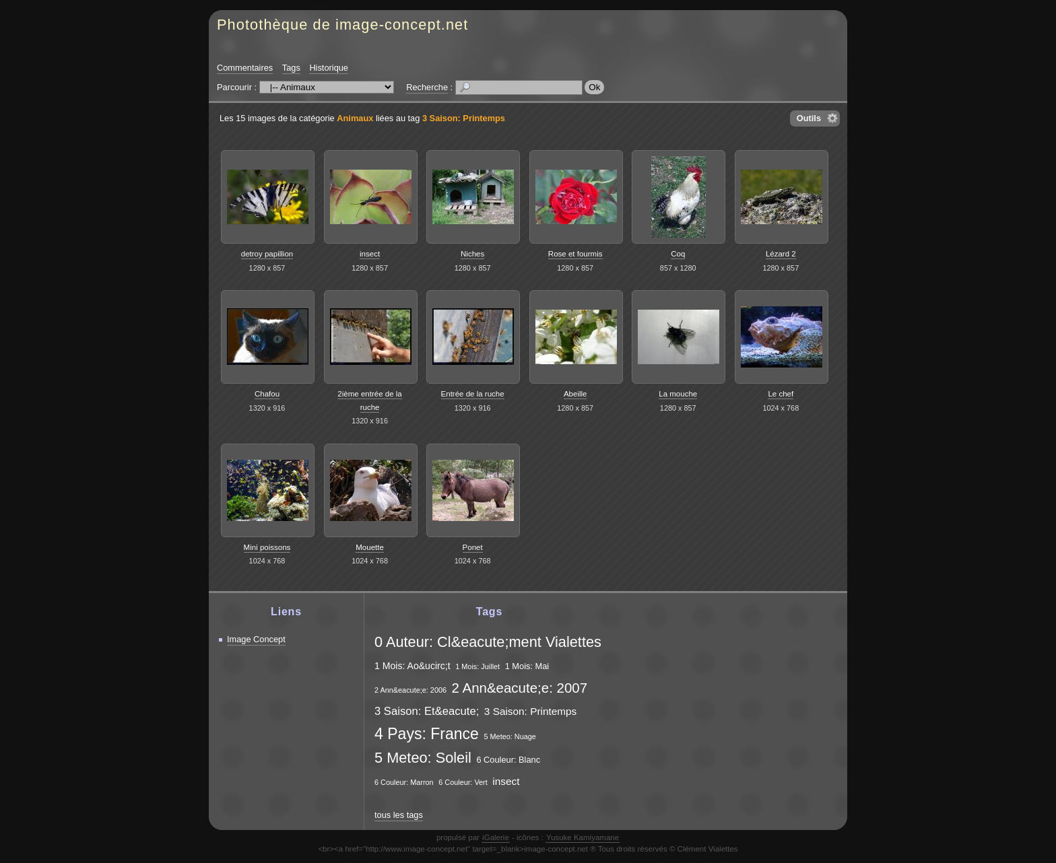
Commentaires (245, 68)
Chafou (267, 394)
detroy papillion (267, 254)
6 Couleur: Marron (404, 782)
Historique (328, 68)
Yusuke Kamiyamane (582, 837)
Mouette (370, 547)
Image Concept (256, 639)
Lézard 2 (781, 254)
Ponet (473, 547)
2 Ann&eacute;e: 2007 (519, 687)
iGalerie (495, 837)
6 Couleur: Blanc (508, 760)
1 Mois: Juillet (477, 666)
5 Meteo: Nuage (509, 736)
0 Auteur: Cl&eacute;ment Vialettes (487, 641)
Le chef (780, 394)
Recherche (427, 87)
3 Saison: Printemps (463, 118)
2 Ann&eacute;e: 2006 (410, 690)
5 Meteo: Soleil (422, 757)
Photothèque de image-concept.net (342, 24)
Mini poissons (267, 547)
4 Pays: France (426, 734)
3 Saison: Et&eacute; (426, 711)
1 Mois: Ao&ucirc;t (412, 665)
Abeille (575, 394)
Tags (291, 68)
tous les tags (398, 815)
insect (370, 254)
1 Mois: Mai (527, 666)
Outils (809, 118)
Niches (472, 254)
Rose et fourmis (575, 254)
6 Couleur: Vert (463, 782)
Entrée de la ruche (472, 394)
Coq (678, 254)
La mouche (678, 394)
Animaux (355, 118)
